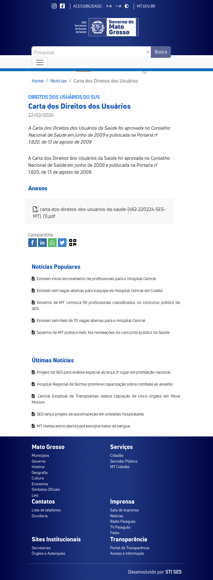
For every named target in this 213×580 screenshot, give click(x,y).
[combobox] (91, 52)
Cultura (38, 478)
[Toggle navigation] (40, 62)
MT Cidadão (120, 466)
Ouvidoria (40, 515)
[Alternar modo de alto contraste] (126, 6)
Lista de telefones (46, 510)
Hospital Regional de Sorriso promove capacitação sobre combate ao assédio (102, 384)
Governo (39, 461)
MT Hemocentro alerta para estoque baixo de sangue (81, 426)
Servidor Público (123, 461)
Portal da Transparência (129, 547)
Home (38, 81)
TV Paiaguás (120, 527)
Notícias (58, 81)
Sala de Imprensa (124, 510)
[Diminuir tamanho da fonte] (118, 6)
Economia (40, 483)
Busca (161, 52)
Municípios (40, 455)
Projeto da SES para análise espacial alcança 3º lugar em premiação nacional (101, 372)
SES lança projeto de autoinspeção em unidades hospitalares (88, 414)
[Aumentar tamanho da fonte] (109, 6)
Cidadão (116, 455)
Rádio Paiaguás (122, 521)
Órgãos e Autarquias (48, 553)
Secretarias (41, 547)
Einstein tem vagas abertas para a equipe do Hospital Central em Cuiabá (97, 290)
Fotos (114, 532)
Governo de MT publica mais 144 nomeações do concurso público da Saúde (100, 332)
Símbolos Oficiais (46, 489)
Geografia (40, 472)
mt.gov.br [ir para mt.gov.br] (146, 6)
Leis (35, 495)
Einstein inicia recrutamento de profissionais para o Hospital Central (94, 278)
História (38, 466)
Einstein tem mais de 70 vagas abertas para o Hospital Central (88, 320)
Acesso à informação (127, 553)
